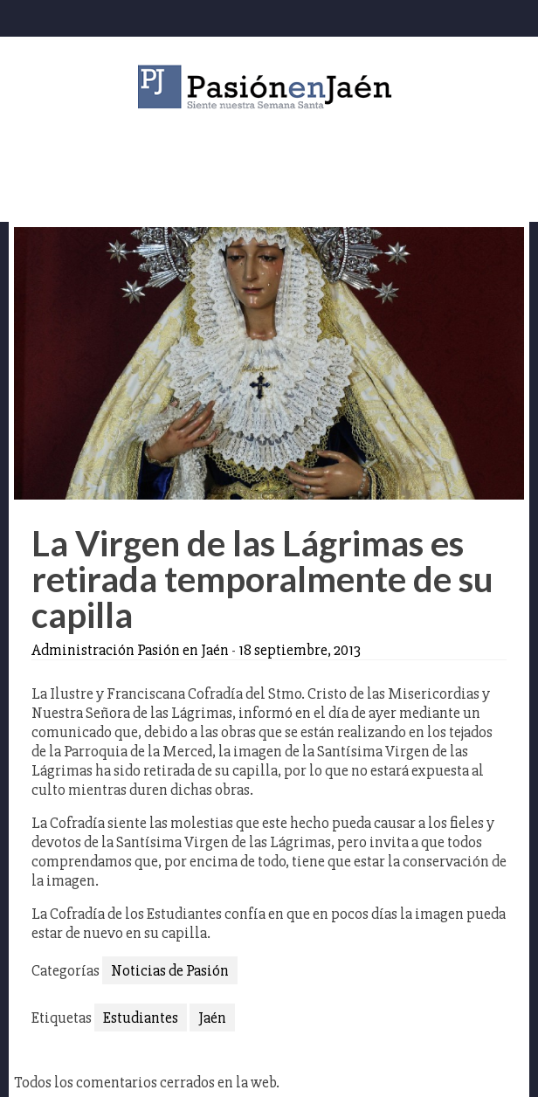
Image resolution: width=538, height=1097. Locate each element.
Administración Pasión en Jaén (130, 649)
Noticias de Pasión (170, 970)
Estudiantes (140, 1017)
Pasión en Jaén (269, 87)
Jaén (212, 1017)
